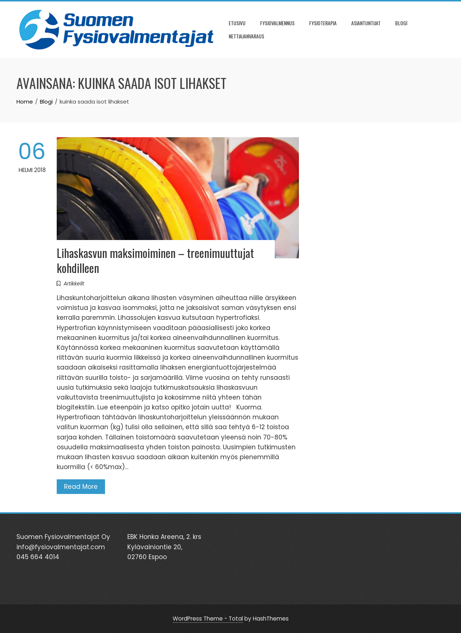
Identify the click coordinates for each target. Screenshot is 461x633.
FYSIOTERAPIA (323, 23)
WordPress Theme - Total (208, 618)
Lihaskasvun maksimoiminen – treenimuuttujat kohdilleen (155, 260)
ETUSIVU (237, 23)
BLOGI (401, 23)
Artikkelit (74, 283)
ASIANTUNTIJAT (366, 23)
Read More (81, 486)
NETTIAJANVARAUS (246, 36)
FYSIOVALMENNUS (277, 23)
